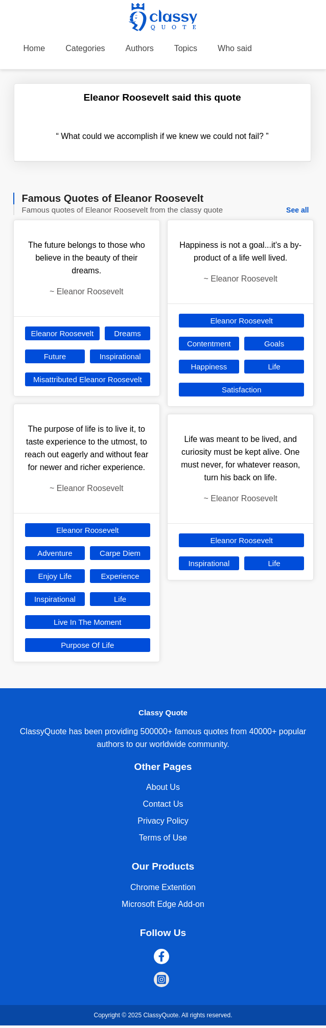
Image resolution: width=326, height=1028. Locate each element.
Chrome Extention (163, 887)
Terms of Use (163, 837)
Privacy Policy (163, 820)
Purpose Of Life (87, 645)
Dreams (127, 333)
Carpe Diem (120, 553)
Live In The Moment (87, 622)
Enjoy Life (55, 576)
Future (55, 356)
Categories (85, 48)
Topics (185, 48)
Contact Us (163, 804)
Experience (120, 576)
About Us (163, 787)
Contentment (209, 343)
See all (297, 210)
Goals (274, 343)
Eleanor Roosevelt (62, 333)
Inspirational (120, 356)
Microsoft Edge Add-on (163, 904)
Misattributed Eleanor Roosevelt (87, 379)
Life (120, 599)
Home (34, 48)
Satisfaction (242, 389)
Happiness (209, 366)
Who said (235, 48)
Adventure (54, 553)
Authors (140, 48)
